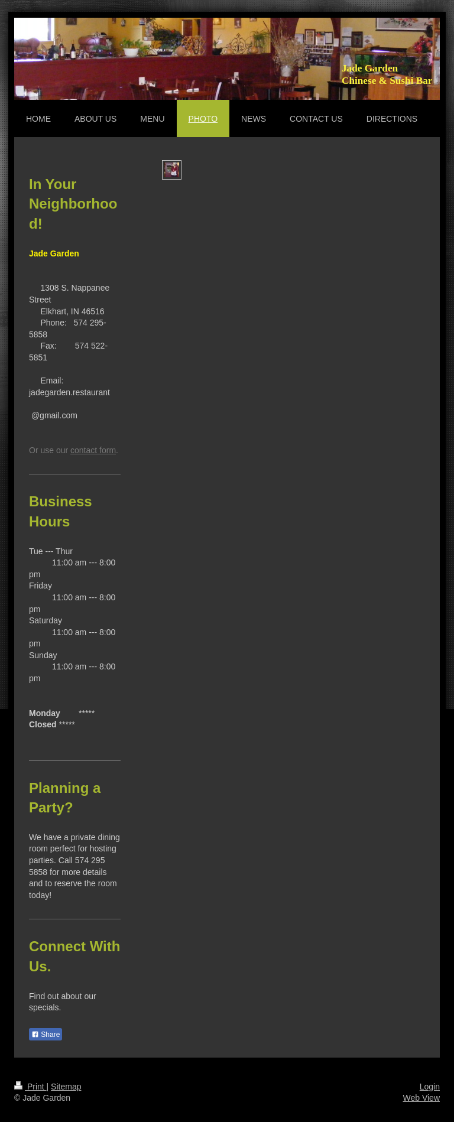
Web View (421, 1098)
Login (430, 1086)
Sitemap (66, 1086)
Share (45, 1034)
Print (30, 1086)
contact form (93, 450)
